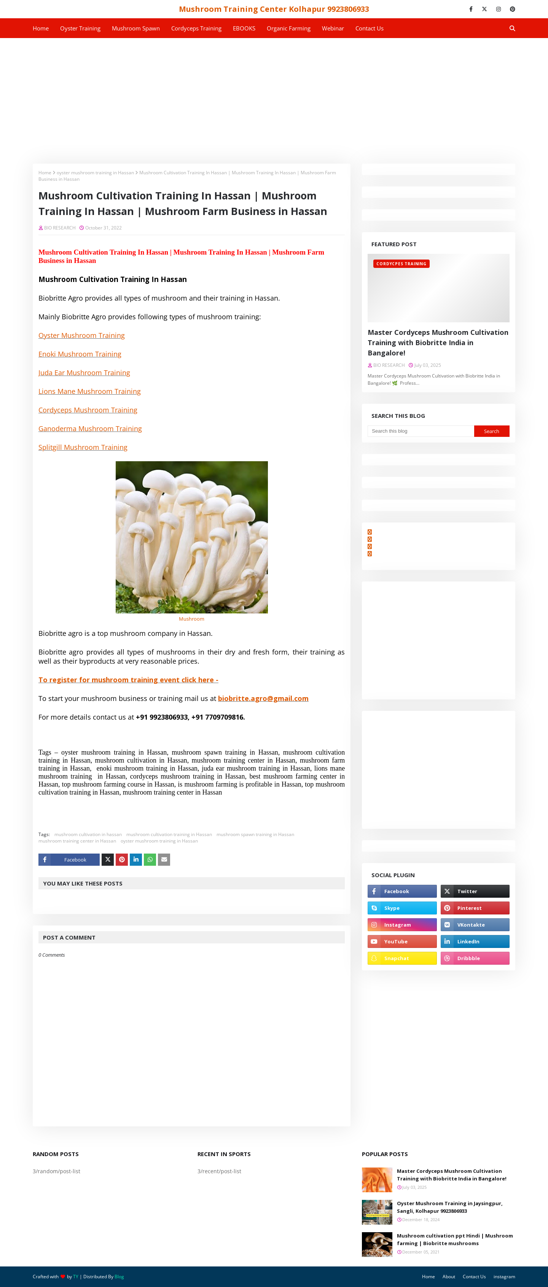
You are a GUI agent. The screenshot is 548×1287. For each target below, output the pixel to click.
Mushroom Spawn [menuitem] (136, 28)
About (449, 1276)
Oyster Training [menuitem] (80, 28)
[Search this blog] (421, 431)
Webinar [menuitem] (333, 28)
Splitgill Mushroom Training (82, 447)
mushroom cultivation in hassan (88, 834)
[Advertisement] (274, 95)
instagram (504, 1276)
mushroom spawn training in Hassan (255, 834)
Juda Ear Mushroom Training (84, 372)
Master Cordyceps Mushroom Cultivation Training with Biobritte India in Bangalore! (438, 342)
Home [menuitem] (41, 28)
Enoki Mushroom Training (79, 353)
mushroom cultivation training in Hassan (169, 834)
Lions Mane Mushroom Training (89, 391)
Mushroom (191, 618)
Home (44, 172)
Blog (119, 1276)
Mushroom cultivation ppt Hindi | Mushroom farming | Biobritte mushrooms (455, 1239)
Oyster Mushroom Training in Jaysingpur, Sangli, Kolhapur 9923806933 (450, 1207)
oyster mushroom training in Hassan (95, 172)
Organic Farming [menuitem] (289, 28)
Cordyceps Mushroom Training (87, 409)
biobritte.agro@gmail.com (263, 698)
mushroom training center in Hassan (77, 841)
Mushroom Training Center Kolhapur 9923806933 (274, 9)
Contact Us (474, 1276)
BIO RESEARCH (60, 228)
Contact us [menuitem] (369, 28)
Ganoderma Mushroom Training (90, 428)
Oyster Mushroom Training (81, 335)
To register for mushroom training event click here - (128, 679)
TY (75, 1276)
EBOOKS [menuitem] (244, 28)
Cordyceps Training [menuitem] (196, 28)
